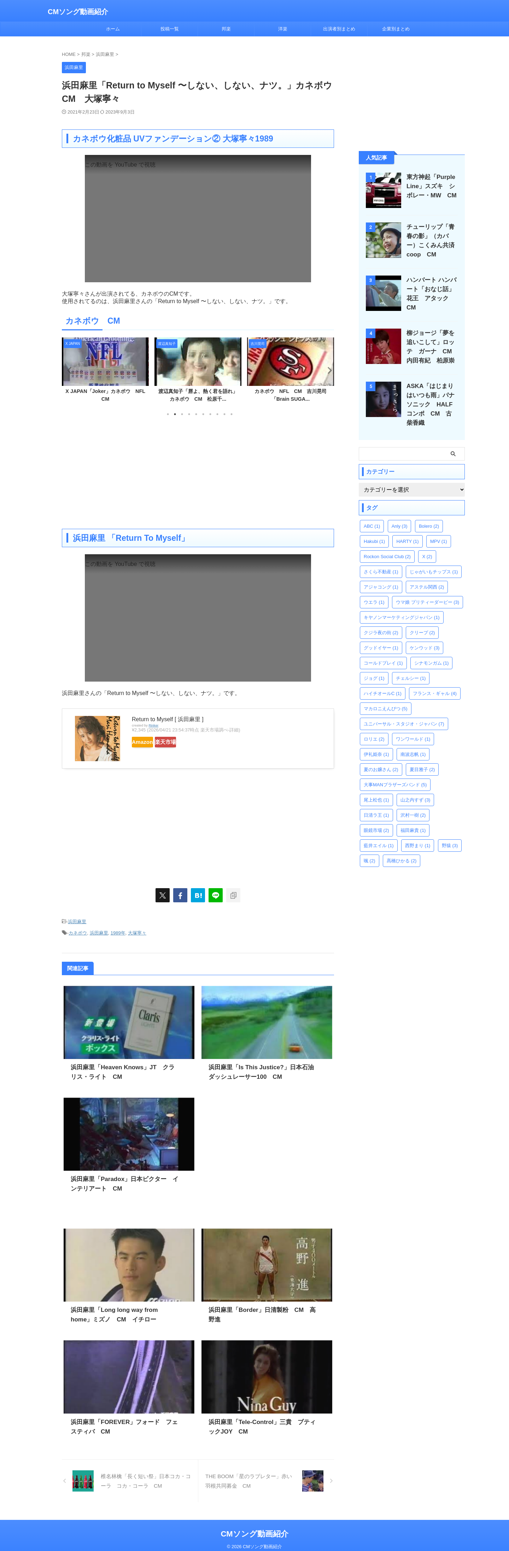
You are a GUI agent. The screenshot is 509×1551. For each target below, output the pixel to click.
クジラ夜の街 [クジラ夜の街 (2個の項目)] (381, 620)
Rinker (153, 725)
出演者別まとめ (339, 28)
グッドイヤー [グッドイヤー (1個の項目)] (381, 635)
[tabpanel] (105, 372)
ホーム (113, 28)
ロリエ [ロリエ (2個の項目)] (374, 726)
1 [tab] (167, 414)
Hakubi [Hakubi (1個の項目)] (374, 529)
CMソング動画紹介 (78, 12)
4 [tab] (189, 414)
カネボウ (78, 930)
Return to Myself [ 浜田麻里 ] (168, 719)
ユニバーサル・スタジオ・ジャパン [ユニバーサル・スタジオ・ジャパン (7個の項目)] (404, 711)
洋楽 (282, 28)
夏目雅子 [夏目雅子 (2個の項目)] (422, 757)
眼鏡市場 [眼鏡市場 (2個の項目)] (376, 818)
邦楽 (226, 28)
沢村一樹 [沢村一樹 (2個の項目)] (413, 802)
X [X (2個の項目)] (427, 544)
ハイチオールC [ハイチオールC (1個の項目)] (383, 681)
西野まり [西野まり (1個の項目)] (418, 833)
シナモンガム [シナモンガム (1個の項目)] (431, 650)
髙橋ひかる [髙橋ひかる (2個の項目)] (402, 848)
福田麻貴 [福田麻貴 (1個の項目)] (413, 818)
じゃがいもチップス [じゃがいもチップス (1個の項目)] (434, 559)
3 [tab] (182, 414)
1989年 (118, 930)
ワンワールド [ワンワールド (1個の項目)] (413, 726)
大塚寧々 (137, 930)
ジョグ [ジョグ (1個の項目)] (374, 666)
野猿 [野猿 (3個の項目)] (450, 833)
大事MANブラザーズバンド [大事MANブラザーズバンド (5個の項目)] (395, 772)
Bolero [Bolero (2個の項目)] (429, 513)
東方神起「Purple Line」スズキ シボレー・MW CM (430, 186)
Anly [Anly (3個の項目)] (400, 513)
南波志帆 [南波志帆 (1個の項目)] (413, 742)
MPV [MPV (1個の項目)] (438, 529)
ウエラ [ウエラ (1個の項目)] (374, 589)
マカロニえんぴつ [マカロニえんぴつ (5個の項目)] (386, 696)
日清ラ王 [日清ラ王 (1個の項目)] (376, 802)
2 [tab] (175, 414)
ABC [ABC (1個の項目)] (372, 513)
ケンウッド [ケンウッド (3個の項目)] (425, 635)
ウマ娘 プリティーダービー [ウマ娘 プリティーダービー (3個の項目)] (427, 589)
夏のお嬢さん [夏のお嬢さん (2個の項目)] (381, 757)
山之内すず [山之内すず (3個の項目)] (415, 787)
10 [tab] (231, 414)
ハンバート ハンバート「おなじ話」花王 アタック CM (433, 289)
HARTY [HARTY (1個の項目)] (407, 529)
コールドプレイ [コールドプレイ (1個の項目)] (383, 650)
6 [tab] (203, 414)
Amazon (149, 742)
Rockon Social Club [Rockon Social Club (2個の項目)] (387, 544)
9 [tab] (224, 414)
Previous (68, 370)
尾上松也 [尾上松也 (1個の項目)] (376, 787)
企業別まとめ (396, 28)
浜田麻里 (77, 921)
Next (327, 370)
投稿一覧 (169, 28)
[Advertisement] (198, 472)
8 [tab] (217, 414)
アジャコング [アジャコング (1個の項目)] (381, 574)
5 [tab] (196, 414)
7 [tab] (210, 414)
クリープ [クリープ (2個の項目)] (422, 620)
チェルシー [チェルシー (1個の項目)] (411, 666)
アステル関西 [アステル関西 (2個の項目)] (427, 574)
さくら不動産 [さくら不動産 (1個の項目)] (381, 559)
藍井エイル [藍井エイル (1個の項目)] (379, 833)
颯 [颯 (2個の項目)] (369, 848)
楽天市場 (186, 742)
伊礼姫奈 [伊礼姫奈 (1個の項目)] (376, 742)
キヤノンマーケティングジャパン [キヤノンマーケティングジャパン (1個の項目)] (402, 605)
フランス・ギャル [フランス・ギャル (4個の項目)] (435, 681)
